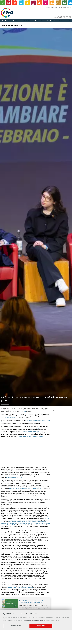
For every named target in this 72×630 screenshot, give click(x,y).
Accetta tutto (41, 625)
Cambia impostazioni (15, 625)
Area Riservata (62, 7)
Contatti (69, 7)
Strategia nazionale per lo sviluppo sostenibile (20, 587)
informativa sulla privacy (53, 620)
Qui (4, 620)
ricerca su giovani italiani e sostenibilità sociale (31, 436)
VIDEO (24, 411)
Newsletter (54, 7)
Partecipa (47, 7)
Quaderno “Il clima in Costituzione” (31, 431)
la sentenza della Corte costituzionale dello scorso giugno (24, 488)
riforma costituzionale (11, 417)
